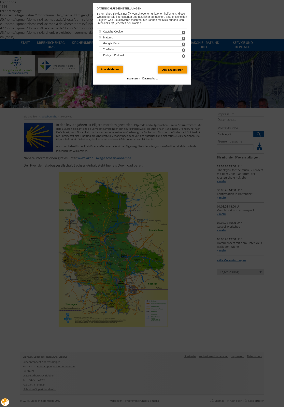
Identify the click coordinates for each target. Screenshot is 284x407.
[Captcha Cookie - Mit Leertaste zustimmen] (100, 31)
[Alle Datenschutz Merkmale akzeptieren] (172, 70)
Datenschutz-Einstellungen (119, 8)
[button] (5, 402)
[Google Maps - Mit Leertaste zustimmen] (100, 43)
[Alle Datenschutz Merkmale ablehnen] (110, 69)
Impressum (133, 78)
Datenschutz (150, 78)
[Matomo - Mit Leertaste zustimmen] (100, 37)
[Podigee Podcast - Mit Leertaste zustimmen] (100, 55)
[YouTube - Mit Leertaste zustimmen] (100, 49)
